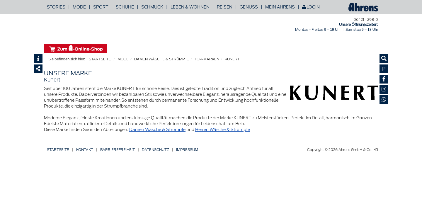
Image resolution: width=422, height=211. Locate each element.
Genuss (249, 7)
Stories (56, 7)
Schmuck (152, 7)
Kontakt (84, 149)
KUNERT (232, 59)
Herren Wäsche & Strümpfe (222, 129)
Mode (79, 7)
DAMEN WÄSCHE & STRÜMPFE (161, 59)
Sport (100, 7)
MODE (123, 59)
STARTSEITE (100, 59)
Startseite (58, 149)
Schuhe (125, 7)
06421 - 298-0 (365, 19)
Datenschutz (155, 149)
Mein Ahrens (280, 7)
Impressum (187, 149)
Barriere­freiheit (117, 149)
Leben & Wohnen (190, 7)
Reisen (224, 7)
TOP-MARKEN (207, 59)
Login (311, 7)
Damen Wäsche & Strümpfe (157, 129)
